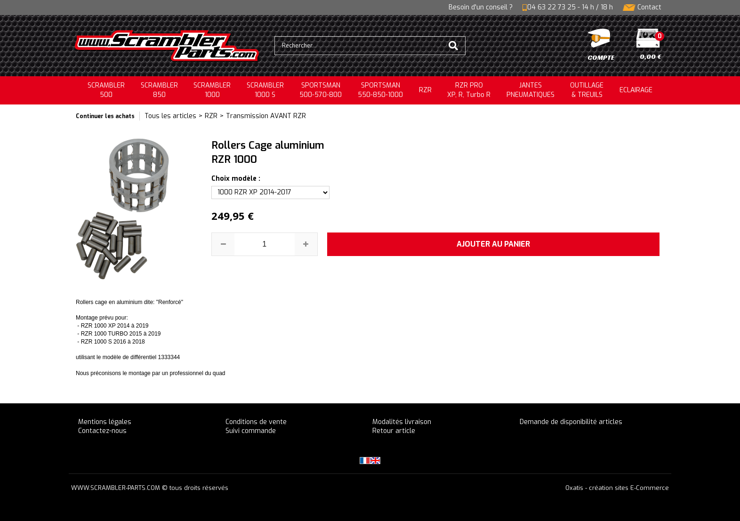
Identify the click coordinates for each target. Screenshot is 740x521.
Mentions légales (104, 421)
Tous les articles (170, 116)
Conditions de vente (256, 421)
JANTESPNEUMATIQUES (531, 90)
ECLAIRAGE (635, 90)
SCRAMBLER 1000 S (265, 90)
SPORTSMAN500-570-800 (320, 90)
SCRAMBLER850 (159, 90)
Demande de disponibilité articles (571, 421)
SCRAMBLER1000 (212, 90)
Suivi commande (250, 430)
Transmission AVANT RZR (266, 116)
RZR (425, 90)
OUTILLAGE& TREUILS (586, 90)
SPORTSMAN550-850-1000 (380, 90)
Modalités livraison (401, 421)
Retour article (393, 430)
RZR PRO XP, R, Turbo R (469, 90)
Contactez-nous (102, 430)
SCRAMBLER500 (106, 90)
